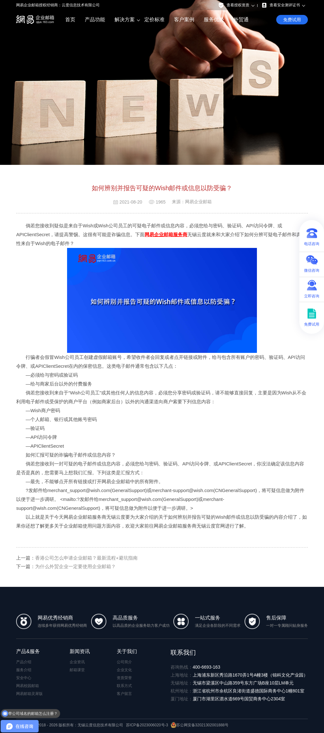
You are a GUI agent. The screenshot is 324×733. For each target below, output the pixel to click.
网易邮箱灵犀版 (29, 693)
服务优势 (214, 19)
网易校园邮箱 (27, 686)
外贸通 (241, 19)
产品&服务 (28, 651)
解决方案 (125, 20)
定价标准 (154, 19)
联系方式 (124, 686)
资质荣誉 (124, 678)
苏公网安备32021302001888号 (199, 725)
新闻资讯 (80, 651)
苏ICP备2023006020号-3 (147, 725)
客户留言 (124, 693)
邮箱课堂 (77, 670)
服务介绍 (23, 670)
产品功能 (95, 19)
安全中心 (23, 678)
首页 (70, 19)
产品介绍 (23, 662)
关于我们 (127, 651)
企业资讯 (77, 662)
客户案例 (184, 19)
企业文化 (124, 670)
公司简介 (124, 662)
